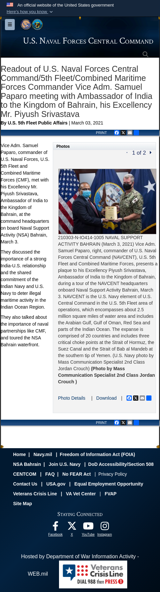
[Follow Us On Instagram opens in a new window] (104, 527)
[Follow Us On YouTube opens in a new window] (88, 527)
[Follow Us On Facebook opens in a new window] (55, 527)
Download (106, 398)
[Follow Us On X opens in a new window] (72, 527)
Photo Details (71, 398)
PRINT (101, 133)
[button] (30, 12)
